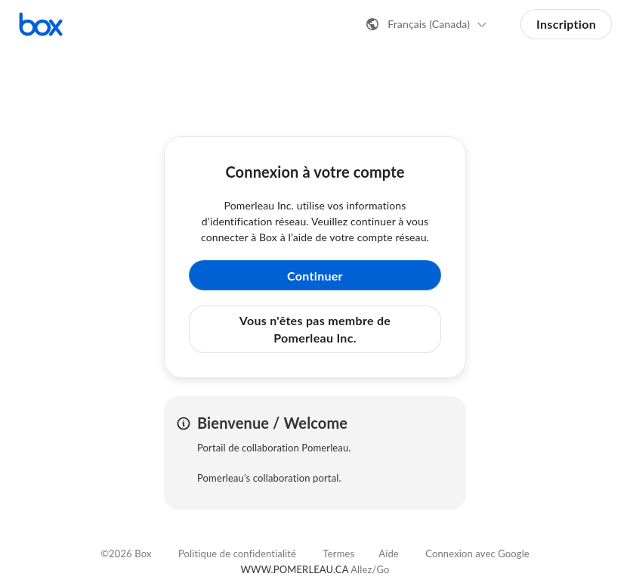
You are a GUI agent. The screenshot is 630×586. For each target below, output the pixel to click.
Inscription (566, 24)
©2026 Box (125, 553)
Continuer (315, 275)
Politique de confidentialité (237, 553)
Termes (339, 553)
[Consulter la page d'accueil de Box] (40, 24)
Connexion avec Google (477, 553)
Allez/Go (370, 569)
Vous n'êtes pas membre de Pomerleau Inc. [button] (315, 328)
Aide (388, 553)
